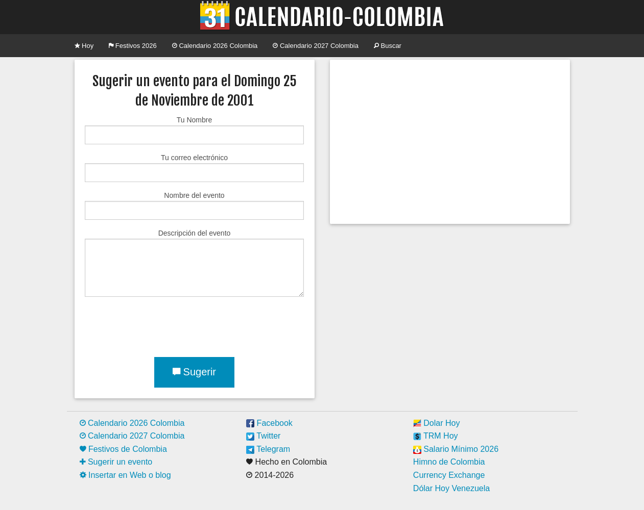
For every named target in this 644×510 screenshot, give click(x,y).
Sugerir (194, 371)
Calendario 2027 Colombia (316, 45)
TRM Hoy (435, 435)
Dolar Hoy (436, 423)
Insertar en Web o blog (125, 475)
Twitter (263, 435)
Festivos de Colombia (123, 449)
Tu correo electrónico (194, 168)
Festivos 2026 (133, 45)
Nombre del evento (194, 205)
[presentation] (162, 325)
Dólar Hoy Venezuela (451, 488)
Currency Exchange (449, 475)
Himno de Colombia (449, 461)
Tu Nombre (194, 130)
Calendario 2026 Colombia (215, 45)
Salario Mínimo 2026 (455, 449)
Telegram (268, 449)
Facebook (269, 423)
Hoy (84, 45)
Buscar (387, 45)
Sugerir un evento (116, 461)
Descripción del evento (194, 263)
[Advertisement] (450, 141)
